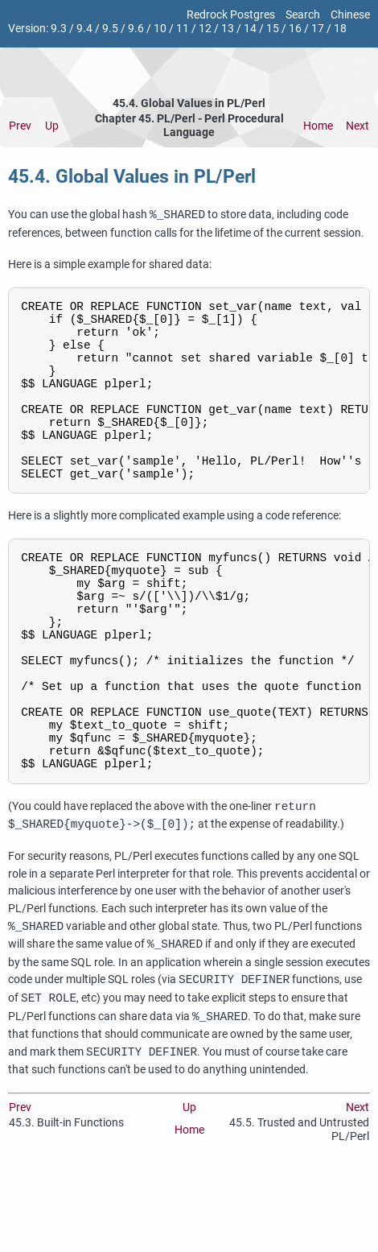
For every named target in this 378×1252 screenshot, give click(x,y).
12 (205, 28)
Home (318, 126)
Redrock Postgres (231, 15)
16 (295, 28)
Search (303, 15)
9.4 (84, 28)
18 (340, 28)
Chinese (350, 15)
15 (272, 28)
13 (227, 28)
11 (182, 28)
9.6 (136, 28)
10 (160, 28)
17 (317, 28)
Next (357, 126)
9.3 (59, 28)
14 (250, 28)
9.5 (110, 28)
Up (52, 126)
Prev (20, 126)
